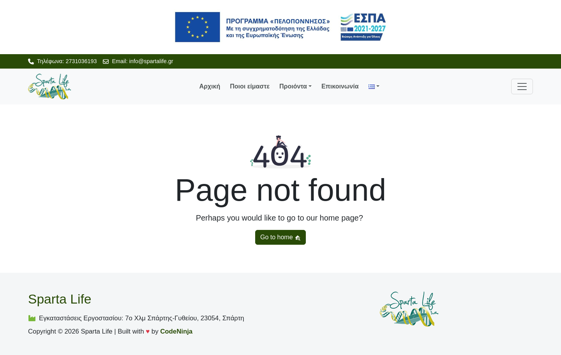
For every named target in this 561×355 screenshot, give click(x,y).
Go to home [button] (280, 237)
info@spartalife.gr (151, 61)
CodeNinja (176, 331)
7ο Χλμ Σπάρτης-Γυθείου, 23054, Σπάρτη (184, 318)
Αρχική (209, 86)
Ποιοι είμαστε (250, 86)
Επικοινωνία (340, 86)
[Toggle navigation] (522, 86)
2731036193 (81, 61)
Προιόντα (293, 86)
